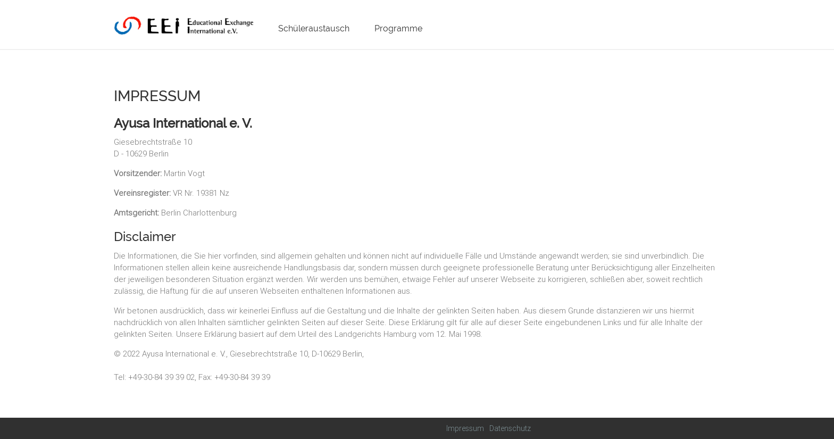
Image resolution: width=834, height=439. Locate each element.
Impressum (465, 428)
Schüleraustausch (313, 28)
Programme (398, 28)
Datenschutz (510, 428)
